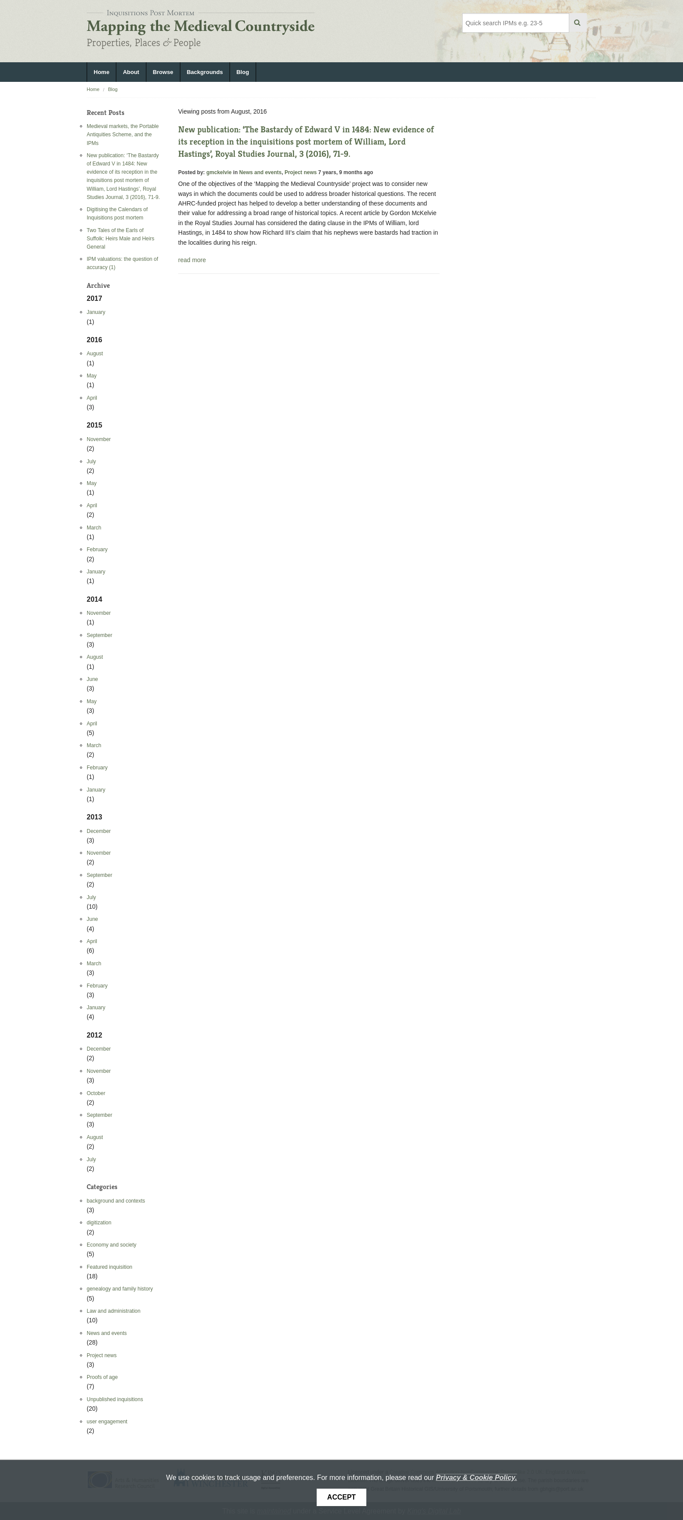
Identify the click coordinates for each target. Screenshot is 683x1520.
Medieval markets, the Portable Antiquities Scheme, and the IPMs (123, 134)
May (92, 376)
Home (101, 72)
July (91, 461)
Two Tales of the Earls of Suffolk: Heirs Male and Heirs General (120, 238)
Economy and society (111, 1245)
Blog (243, 72)
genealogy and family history (120, 1289)
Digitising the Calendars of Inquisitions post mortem (117, 213)
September (99, 635)
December (99, 831)
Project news (102, 1355)
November (99, 439)
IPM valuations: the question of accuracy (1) (122, 263)
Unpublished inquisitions (115, 1399)
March (94, 528)
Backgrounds (205, 72)
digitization (99, 1223)
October (96, 1093)
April (92, 398)
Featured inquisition (109, 1267)
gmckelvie (219, 172)
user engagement (107, 1422)
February (97, 549)
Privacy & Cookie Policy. (476, 1477)
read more (192, 259)
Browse (163, 72)
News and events (107, 1333)
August (95, 354)
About (131, 72)
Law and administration (113, 1311)
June (92, 679)
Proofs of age (102, 1377)
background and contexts (116, 1201)
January (96, 312)
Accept (341, 1497)
